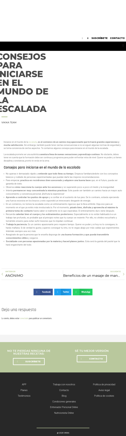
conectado (24, 318)
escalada (33, 142)
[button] (123, 45)
